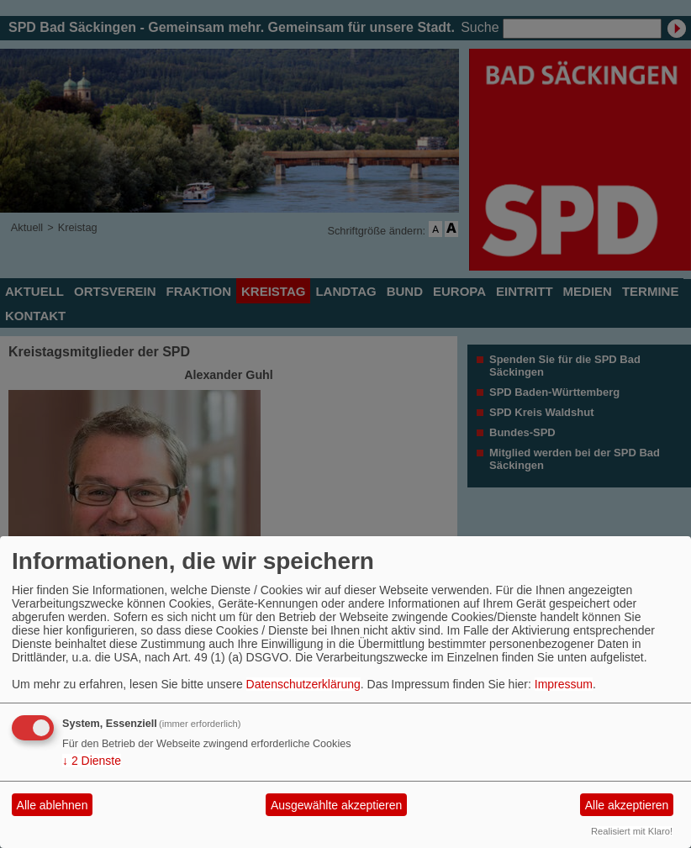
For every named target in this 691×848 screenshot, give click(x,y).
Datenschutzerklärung (303, 684)
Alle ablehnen (52, 805)
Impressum (564, 684)
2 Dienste (91, 760)
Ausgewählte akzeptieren (336, 805)
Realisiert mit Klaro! (632, 831)
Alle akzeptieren (627, 805)
